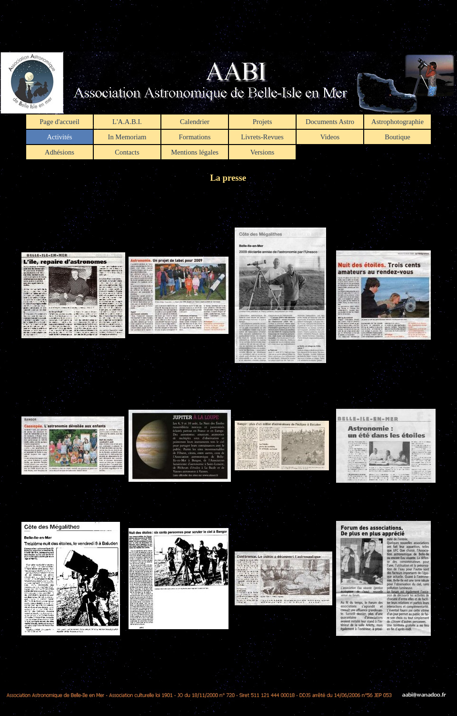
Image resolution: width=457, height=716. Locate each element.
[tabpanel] (228, 428)
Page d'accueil (59, 121)
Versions (262, 152)
